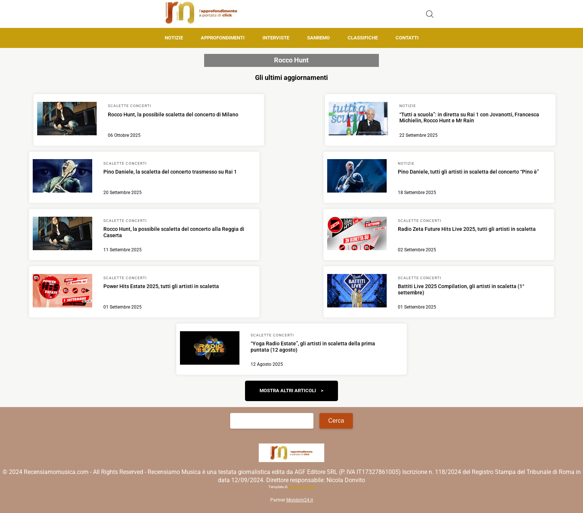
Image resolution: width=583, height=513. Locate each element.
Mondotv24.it (299, 500)
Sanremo (318, 38)
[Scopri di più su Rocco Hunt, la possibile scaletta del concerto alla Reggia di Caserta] (62, 234)
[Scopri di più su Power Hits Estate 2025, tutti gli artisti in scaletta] (62, 292)
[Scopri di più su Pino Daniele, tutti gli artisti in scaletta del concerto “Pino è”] (357, 177)
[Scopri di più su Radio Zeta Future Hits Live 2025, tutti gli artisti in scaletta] (357, 234)
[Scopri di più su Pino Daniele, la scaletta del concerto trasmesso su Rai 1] (62, 177)
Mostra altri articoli (288, 390)
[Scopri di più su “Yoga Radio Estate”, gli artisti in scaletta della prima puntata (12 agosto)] (209, 349)
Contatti (407, 38)
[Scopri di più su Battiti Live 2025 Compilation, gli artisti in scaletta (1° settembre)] (357, 292)
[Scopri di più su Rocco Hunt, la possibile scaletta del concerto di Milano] (67, 120)
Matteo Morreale (301, 487)
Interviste (275, 38)
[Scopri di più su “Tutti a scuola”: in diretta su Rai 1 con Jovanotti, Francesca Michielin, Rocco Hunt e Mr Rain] (358, 120)
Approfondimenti (223, 38)
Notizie (174, 38)
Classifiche (363, 38)
